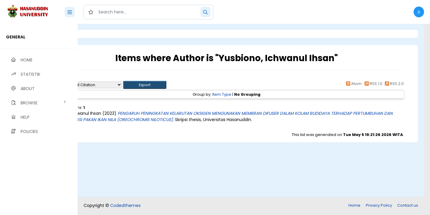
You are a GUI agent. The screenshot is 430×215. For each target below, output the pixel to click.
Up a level (110, 78)
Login (103, 33)
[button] (419, 12)
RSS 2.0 (393, 83)
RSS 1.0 (372, 83)
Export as (106, 84)
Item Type (246, 94)
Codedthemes (125, 205)
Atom (353, 83)
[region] (39, 119)
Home (354, 205)
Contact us (407, 205)
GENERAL (15, 37)
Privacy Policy (379, 205)
